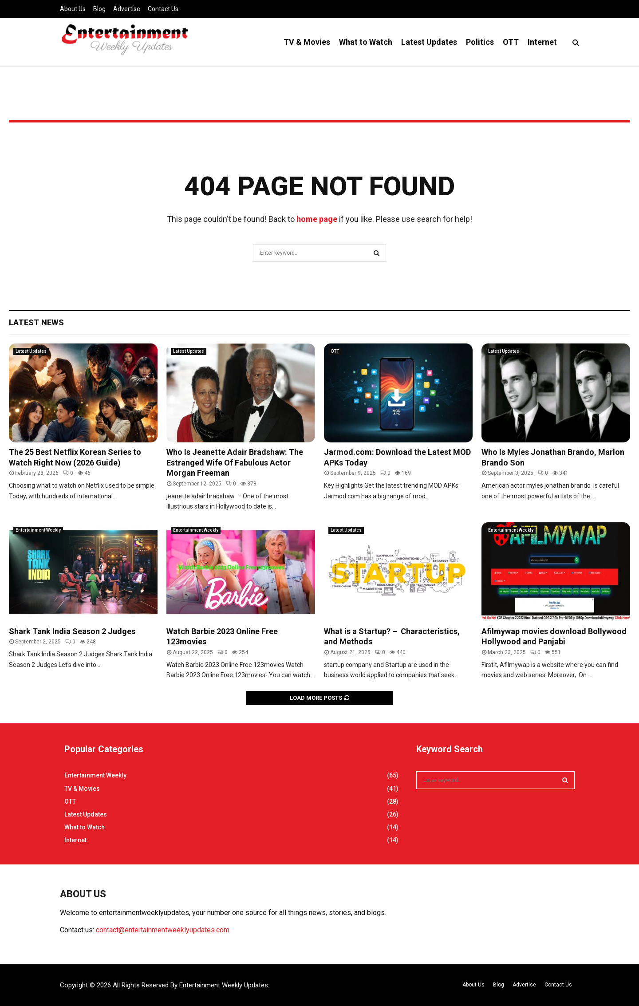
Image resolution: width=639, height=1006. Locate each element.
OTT (511, 42)
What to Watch (365, 42)
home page (316, 219)
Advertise (126, 8)
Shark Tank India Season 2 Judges (72, 631)
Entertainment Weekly (38, 530)
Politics (480, 42)
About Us (73, 8)
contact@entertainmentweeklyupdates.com (162, 930)
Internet (542, 42)
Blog (99, 8)
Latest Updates (429, 42)
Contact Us (163, 8)
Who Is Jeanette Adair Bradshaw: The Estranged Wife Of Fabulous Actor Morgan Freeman (234, 462)
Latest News (36, 322)
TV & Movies (307, 42)
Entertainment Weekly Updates (223, 985)
